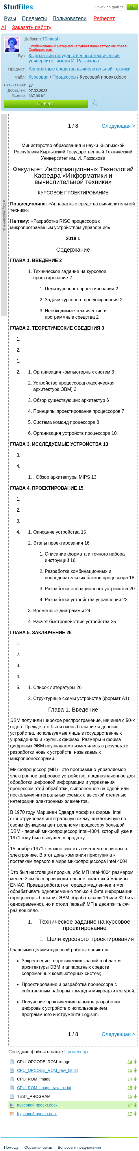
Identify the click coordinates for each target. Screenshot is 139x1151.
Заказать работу (31, 27)
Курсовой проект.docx (37, 1105)
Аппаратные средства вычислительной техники (79, 68)
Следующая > (118, 126)
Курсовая (39, 77)
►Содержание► (4, 214)
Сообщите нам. (41, 49)
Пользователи (69, 18)
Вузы (10, 18)
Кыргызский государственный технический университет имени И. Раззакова (74, 58)
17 (129, 1113)
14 (129, 1061)
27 (129, 1105)
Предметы (34, 18)
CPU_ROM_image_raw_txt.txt (44, 1087)
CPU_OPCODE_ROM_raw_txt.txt (47, 1070)
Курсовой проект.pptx (37, 1113)
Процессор (64, 77)
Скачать (46, 103)
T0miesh (51, 38)
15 (129, 1070)
